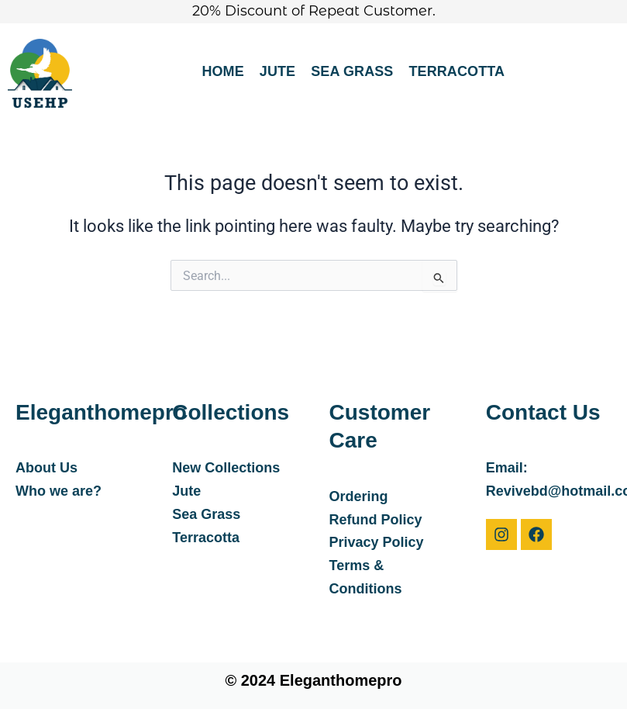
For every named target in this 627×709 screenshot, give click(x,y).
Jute (277, 71)
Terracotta (456, 71)
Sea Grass (352, 71)
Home (222, 71)
